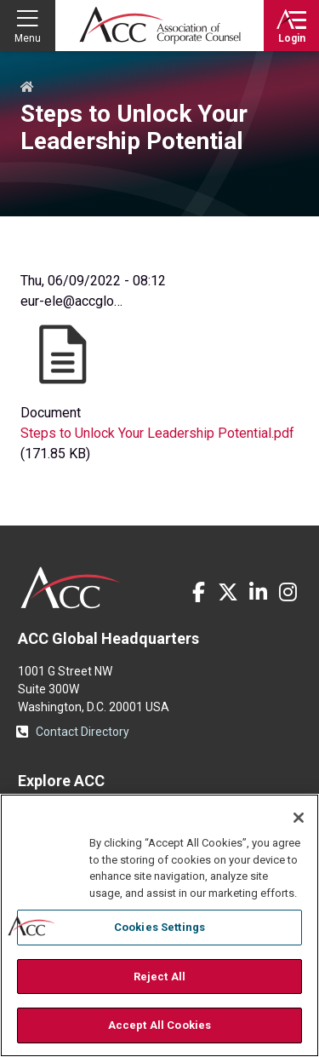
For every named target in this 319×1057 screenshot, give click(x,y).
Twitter (228, 592)
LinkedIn (257, 592)
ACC (71, 587)
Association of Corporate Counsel (160, 25)
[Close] (298, 817)
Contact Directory (82, 731)
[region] (159, 925)
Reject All (159, 976)
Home (27, 88)
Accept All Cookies (159, 1025)
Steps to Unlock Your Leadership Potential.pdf (157, 433)
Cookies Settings (159, 927)
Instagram (287, 592)
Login (291, 38)
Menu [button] (27, 38)
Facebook (198, 592)
